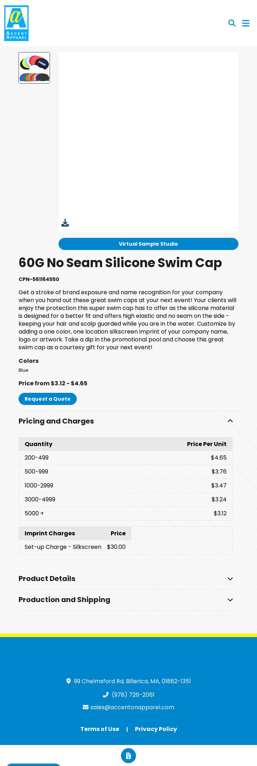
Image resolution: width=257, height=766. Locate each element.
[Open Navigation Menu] (246, 23)
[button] (128, 421)
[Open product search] (232, 23)
